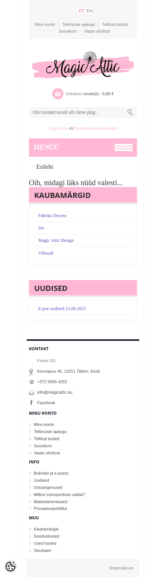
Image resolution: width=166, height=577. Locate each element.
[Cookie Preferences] (10, 566)
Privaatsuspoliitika (50, 508)
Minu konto (45, 24)
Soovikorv (68, 31)
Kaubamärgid (46, 529)
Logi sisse (58, 128)
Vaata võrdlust (97, 31)
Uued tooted (45, 543)
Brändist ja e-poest (51, 473)
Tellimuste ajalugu (78, 24)
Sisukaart (42, 550)
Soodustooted (46, 536)
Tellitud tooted (115, 24)
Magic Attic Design (56, 240)
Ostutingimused (48, 487)
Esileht (44, 166)
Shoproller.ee (121, 568)
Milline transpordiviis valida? (59, 494)
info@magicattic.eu (54, 392)
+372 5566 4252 (52, 381)
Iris (41, 228)
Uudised (41, 480)
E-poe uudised (62, 308)
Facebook (46, 402)
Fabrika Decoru (52, 215)
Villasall (45, 253)
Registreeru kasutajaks (96, 128)
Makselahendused (50, 501)
